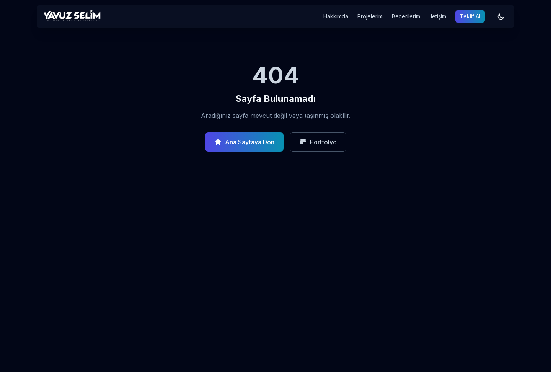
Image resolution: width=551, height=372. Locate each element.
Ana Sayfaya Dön (244, 142)
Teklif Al (470, 16)
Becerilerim (406, 16)
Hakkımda (335, 16)
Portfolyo (318, 142)
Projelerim (370, 16)
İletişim (437, 16)
